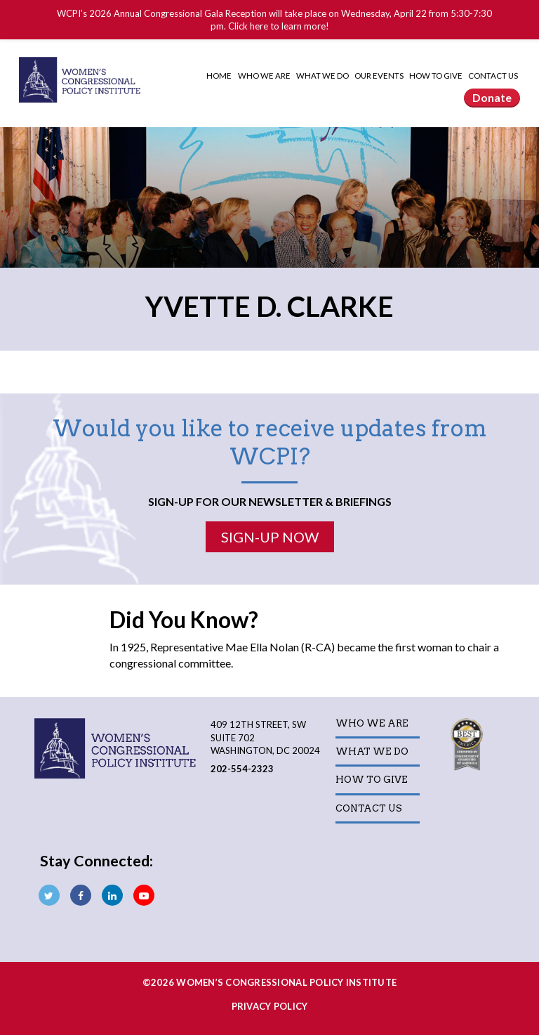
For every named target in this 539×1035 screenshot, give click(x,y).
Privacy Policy (270, 1006)
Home (219, 75)
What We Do (323, 75)
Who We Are (265, 75)
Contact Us (493, 75)
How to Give (436, 75)
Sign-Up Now (270, 536)
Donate (492, 97)
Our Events (379, 75)
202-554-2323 (242, 768)
